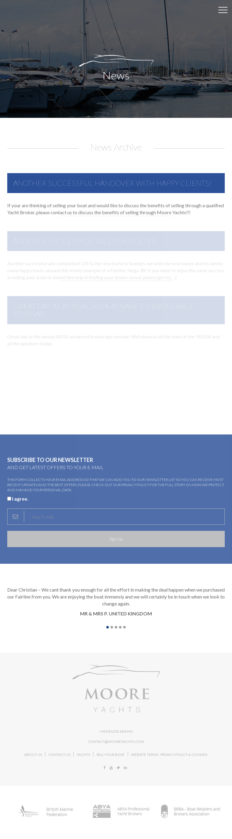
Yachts (83, 754)
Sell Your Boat (110, 754)
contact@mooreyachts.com (116, 741)
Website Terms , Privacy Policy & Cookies (169, 754)
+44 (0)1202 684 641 (116, 731)
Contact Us (59, 754)
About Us (33, 754)
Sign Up (116, 538)
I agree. (17, 499)
